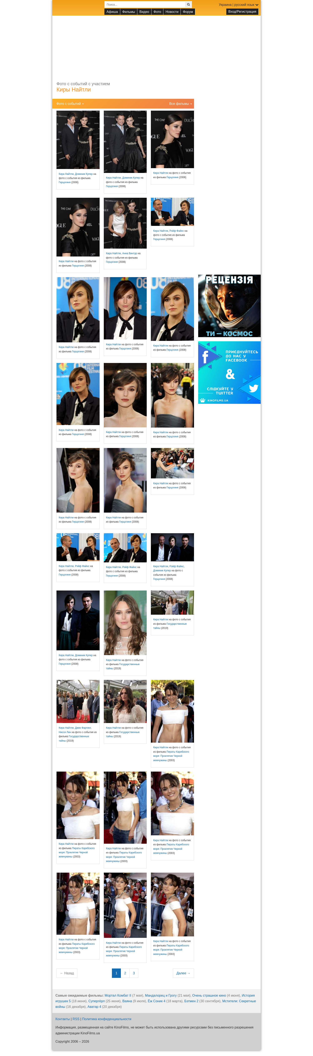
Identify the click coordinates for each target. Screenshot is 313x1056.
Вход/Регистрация (242, 11)
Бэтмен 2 (191, 1001)
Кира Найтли (66, 174)
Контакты (62, 1019)
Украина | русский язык (239, 4)
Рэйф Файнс (176, 230)
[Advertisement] (156, 45)
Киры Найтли (73, 89)
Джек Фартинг (83, 727)
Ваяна (127, 1001)
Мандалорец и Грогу (161, 995)
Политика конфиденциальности (106, 1019)
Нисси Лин (65, 732)
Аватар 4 (94, 1006)
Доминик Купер (84, 174)
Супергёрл (96, 1001)
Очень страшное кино (209, 995)
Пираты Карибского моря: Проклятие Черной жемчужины (171, 756)
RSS (76, 1019)
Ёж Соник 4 (156, 1001)
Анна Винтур (129, 253)
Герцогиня (65, 182)
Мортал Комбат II (118, 995)
